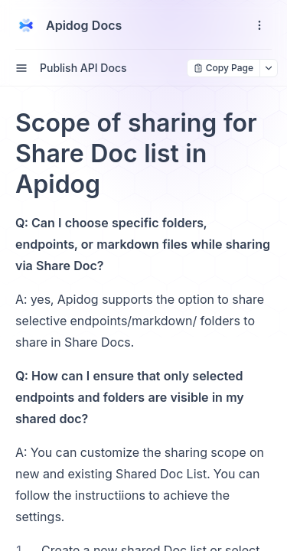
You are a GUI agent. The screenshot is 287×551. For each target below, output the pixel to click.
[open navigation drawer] (259, 25)
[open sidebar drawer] (21, 68)
